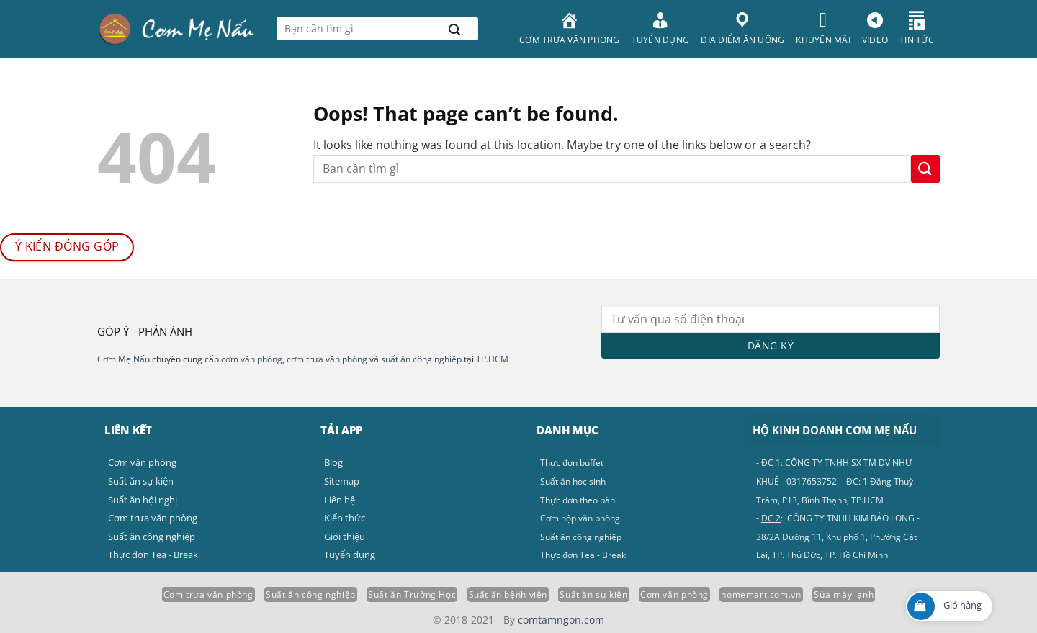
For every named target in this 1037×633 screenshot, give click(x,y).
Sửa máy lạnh (844, 594)
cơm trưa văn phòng (327, 359)
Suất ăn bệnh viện (508, 594)
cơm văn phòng (251, 359)
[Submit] (454, 28)
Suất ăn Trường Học (412, 594)
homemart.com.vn (761, 594)
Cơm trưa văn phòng (208, 594)
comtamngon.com (561, 620)
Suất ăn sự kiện (593, 594)
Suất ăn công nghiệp (311, 594)
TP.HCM (492, 359)
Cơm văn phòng (674, 594)
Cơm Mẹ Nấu (123, 359)
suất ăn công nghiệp (421, 359)
